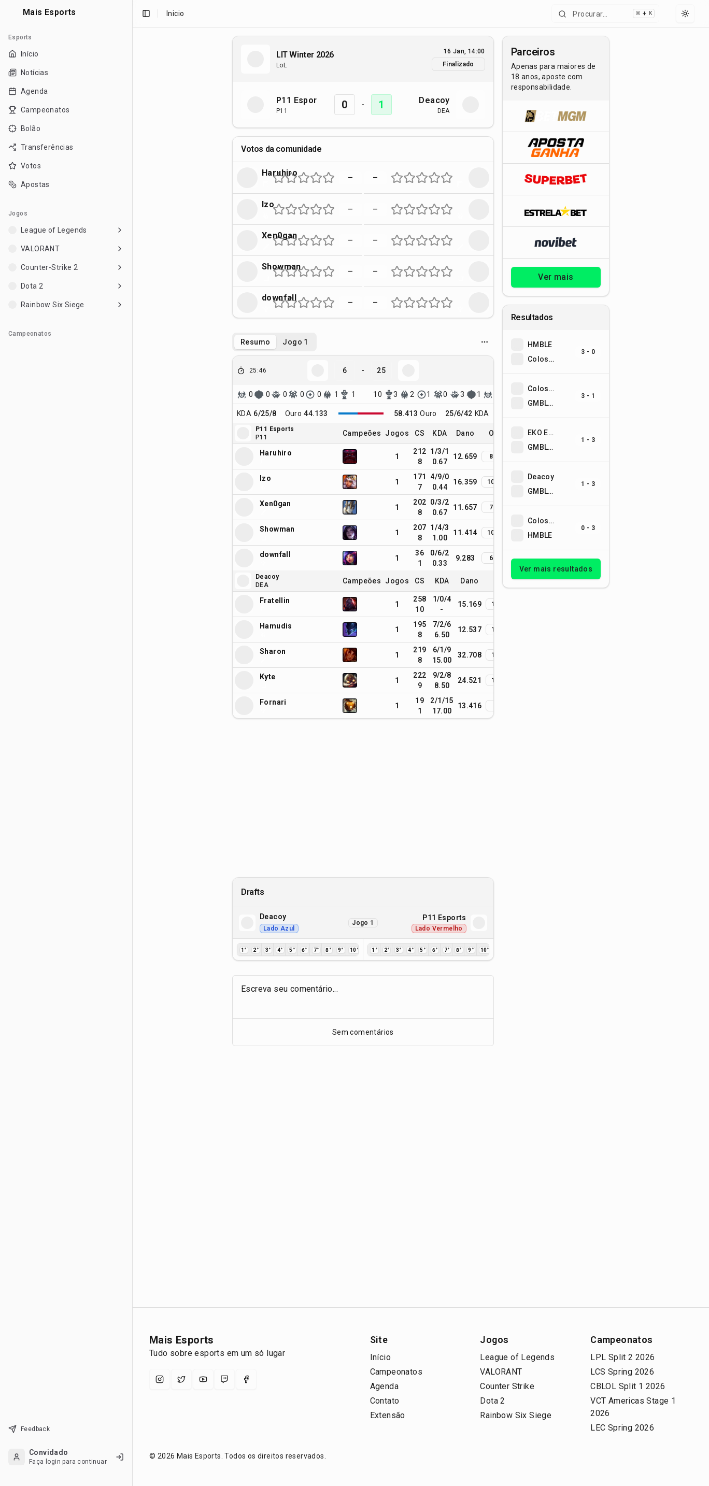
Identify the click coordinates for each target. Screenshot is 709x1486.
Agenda (384, 1386)
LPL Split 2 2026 (622, 1357)
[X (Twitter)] (181, 1379)
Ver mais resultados (556, 569)
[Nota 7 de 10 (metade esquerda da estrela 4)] (313, 178)
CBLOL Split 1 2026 (627, 1386)
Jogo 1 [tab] (295, 342)
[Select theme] (685, 13)
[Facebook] (246, 1379)
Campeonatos (396, 1372)
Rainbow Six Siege (515, 1415)
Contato (385, 1401)
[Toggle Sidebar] (132, 743)
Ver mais (555, 277)
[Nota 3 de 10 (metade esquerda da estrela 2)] (288, 178)
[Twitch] (224, 1379)
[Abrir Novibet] (556, 242)
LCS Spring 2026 (622, 1372)
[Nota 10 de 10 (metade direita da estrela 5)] (332, 178)
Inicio (175, 13)
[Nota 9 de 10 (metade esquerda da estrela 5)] (325, 178)
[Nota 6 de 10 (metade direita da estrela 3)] (307, 178)
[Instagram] (159, 1379)
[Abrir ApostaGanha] (556, 147)
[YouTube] (203, 1379)
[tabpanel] (363, 537)
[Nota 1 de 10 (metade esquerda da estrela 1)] (276, 178)
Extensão (387, 1415)
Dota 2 (492, 1401)
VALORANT (501, 1372)
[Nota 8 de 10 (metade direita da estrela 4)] (319, 178)
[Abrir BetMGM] (556, 116)
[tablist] (274, 342)
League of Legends (517, 1357)
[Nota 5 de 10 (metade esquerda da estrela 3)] (300, 178)
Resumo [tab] (255, 342)
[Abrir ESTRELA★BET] (556, 210)
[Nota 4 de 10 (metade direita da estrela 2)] (294, 178)
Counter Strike (507, 1386)
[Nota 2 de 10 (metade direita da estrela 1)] (282, 178)
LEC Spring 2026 (622, 1428)
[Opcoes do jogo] (484, 342)
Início (380, 1357)
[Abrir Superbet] (556, 179)
